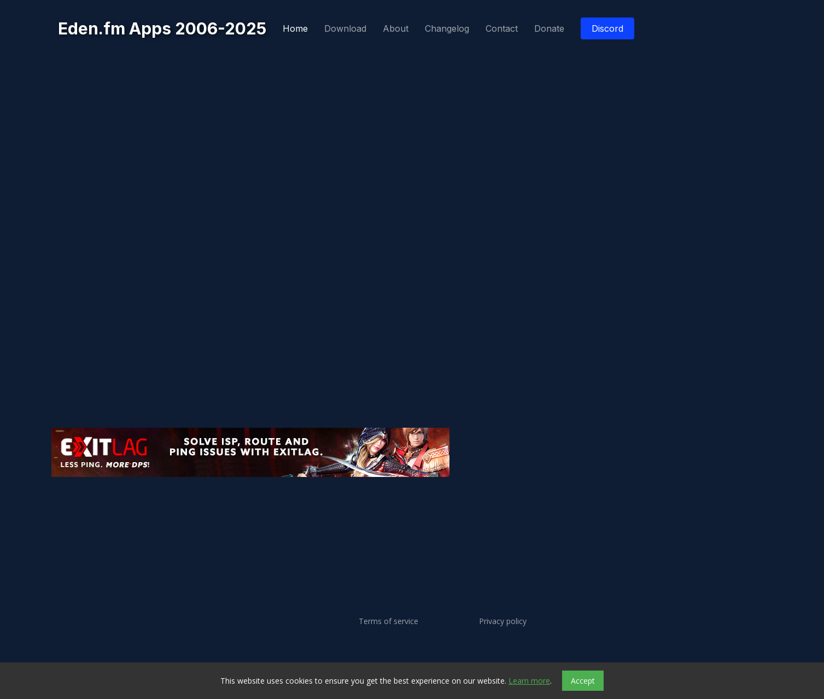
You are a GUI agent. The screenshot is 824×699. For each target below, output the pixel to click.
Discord (607, 28)
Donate (549, 28)
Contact (502, 28)
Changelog (447, 28)
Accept (583, 680)
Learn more (529, 680)
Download (345, 28)
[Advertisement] (379, 511)
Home (295, 28)
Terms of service (388, 621)
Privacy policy (503, 621)
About (395, 28)
